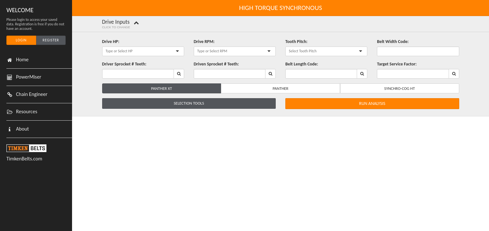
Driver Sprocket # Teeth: (124, 64)
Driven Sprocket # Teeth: (216, 64)
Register (51, 40)
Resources (26, 111)
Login (21, 40)
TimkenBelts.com (24, 159)
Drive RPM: (204, 41)
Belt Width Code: (393, 41)
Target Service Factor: (397, 64)
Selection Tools (189, 103)
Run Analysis (372, 103)
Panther (280, 88)
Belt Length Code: (301, 64)
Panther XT (161, 88)
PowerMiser (28, 77)
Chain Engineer (31, 94)
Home (22, 59)
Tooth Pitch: (296, 41)
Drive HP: (110, 41)
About (22, 129)
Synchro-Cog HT (399, 88)
